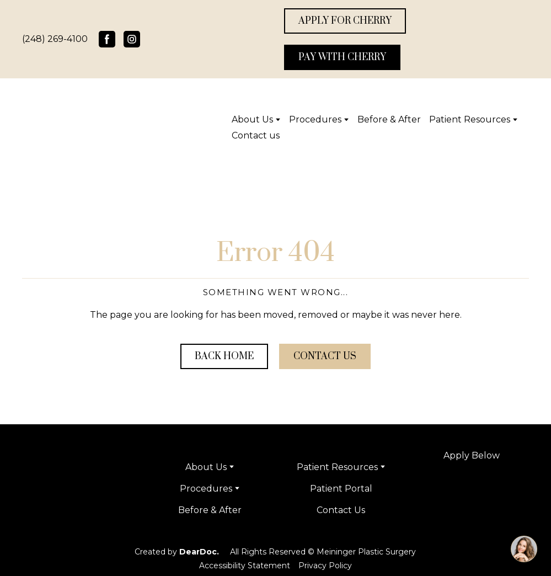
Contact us (256, 135)
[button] (107, 39)
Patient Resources (469, 119)
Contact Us (341, 510)
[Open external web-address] (472, 486)
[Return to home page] (74, 127)
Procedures (315, 119)
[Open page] (472, 518)
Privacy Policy (325, 565)
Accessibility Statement (244, 565)
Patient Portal (341, 488)
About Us (252, 119)
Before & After (389, 119)
